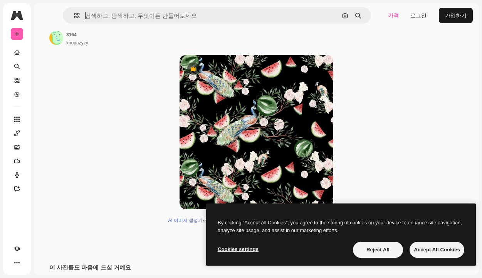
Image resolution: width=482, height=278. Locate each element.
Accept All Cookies (437, 250)
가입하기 (456, 15)
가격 (393, 15)
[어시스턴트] (17, 189)
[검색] (17, 66)
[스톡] (17, 80)
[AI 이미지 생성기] (17, 147)
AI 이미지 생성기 (185, 220)
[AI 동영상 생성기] (17, 161)
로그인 (418, 15)
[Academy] (17, 248)
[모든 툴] (17, 119)
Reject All (378, 250)
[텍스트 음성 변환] (17, 175)
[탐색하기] (17, 94)
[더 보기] (17, 262)
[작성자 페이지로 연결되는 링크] (56, 38)
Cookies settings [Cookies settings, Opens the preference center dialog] (238, 249)
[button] (73, 16)
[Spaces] (17, 133)
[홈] (17, 52)
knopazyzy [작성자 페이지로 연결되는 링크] (77, 43)
